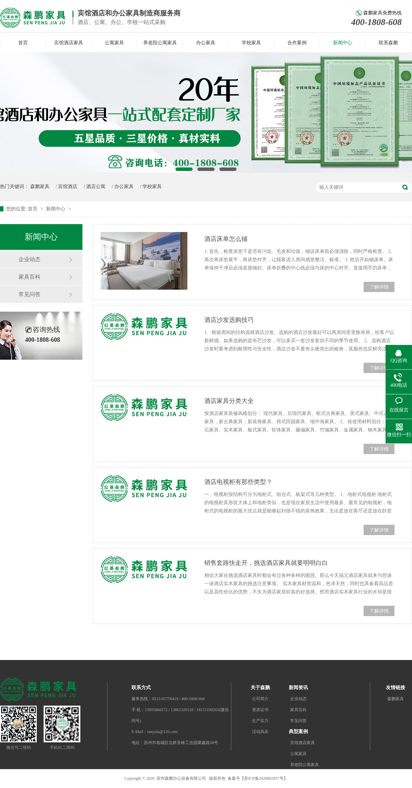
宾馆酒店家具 (68, 42)
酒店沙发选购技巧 (229, 319)
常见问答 (30, 294)
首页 (23, 42)
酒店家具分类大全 (229, 400)
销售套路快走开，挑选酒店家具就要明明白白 (266, 562)
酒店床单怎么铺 (226, 238)
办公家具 (205, 42)
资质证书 (260, 709)
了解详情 (379, 287)
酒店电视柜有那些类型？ (238, 481)
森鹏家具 (39, 186)
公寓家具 (114, 42)
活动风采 (260, 731)
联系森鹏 (388, 42)
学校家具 (251, 42)
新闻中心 (342, 42)
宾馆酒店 (67, 186)
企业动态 (30, 259)
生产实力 (260, 720)
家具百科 (30, 277)
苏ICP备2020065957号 (264, 778)
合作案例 (297, 42)
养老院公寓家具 (160, 42)
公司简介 (260, 698)
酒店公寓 (95, 186)
